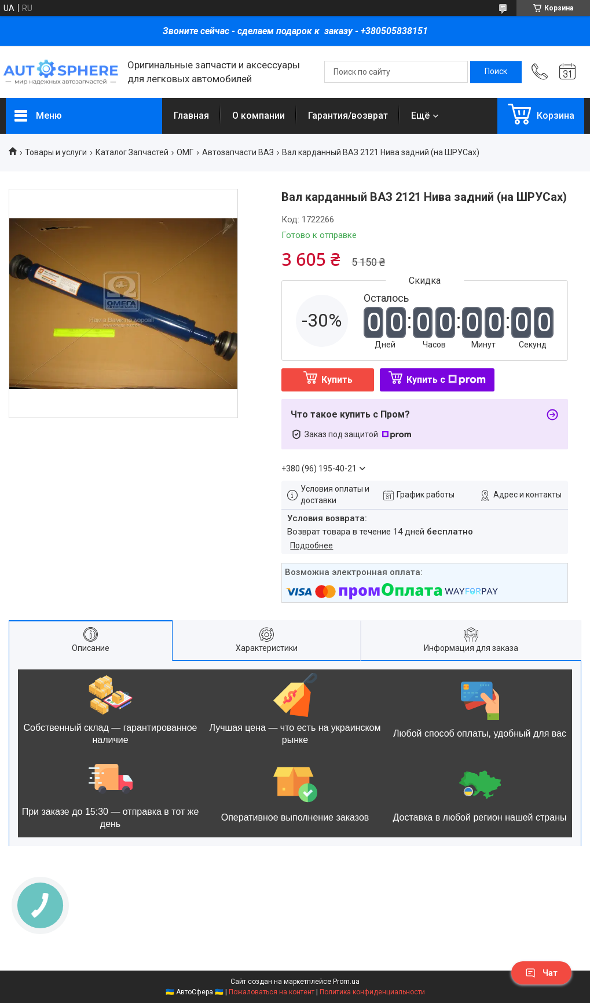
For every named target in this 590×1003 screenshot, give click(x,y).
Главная (191, 115)
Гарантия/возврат (348, 115)
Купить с (446, 379)
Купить (337, 379)
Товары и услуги (56, 152)
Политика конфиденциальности (372, 992)
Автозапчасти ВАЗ (238, 152)
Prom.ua (346, 982)
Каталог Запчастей (132, 152)
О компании (258, 115)
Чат (541, 973)
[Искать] (496, 72)
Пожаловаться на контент (271, 992)
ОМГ (185, 152)
